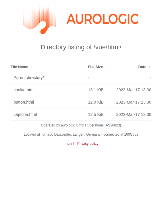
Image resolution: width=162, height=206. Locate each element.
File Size (95, 67)
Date (142, 67)
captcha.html (25, 114)
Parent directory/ (29, 77)
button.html (24, 102)
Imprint (69, 144)
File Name (19, 67)
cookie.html (24, 90)
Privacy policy (87, 144)
